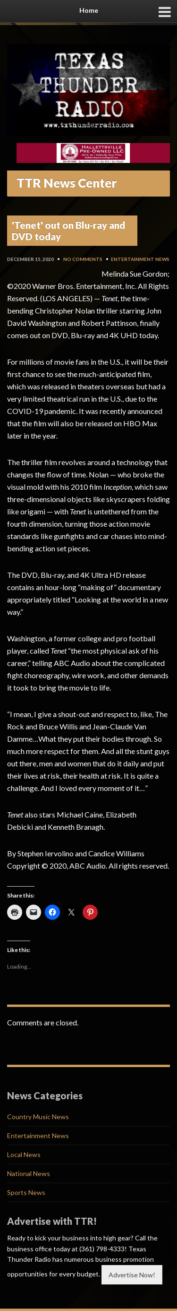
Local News (24, 1154)
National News (28, 1173)
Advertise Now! (132, 1275)
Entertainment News (140, 259)
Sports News (26, 1192)
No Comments (82, 259)
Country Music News (38, 1117)
